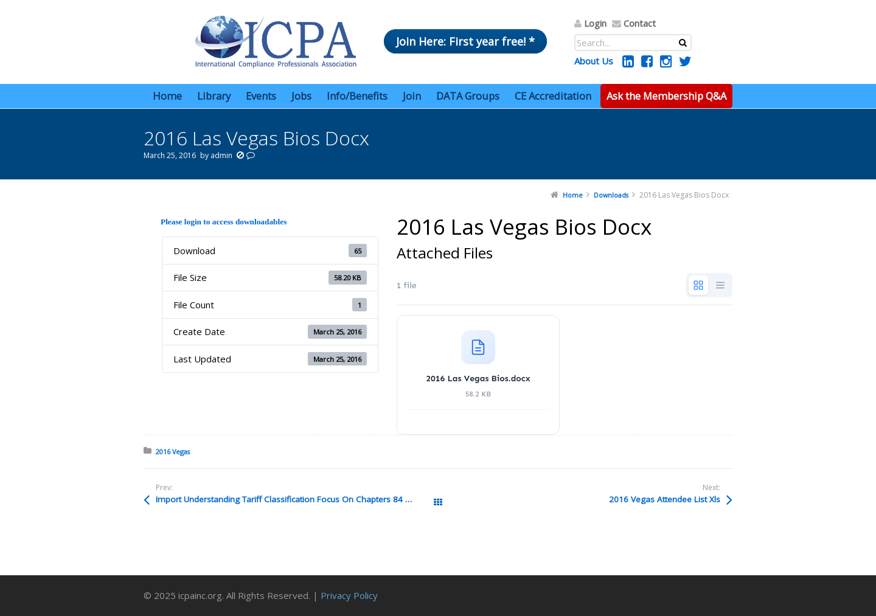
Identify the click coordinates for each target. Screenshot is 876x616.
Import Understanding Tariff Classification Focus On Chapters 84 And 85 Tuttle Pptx (297, 499)
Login (595, 23)
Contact (640, 23)
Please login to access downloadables (224, 221)
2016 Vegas (173, 451)
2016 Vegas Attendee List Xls (664, 499)
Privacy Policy (349, 595)
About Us (593, 61)
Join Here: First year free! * (465, 41)
